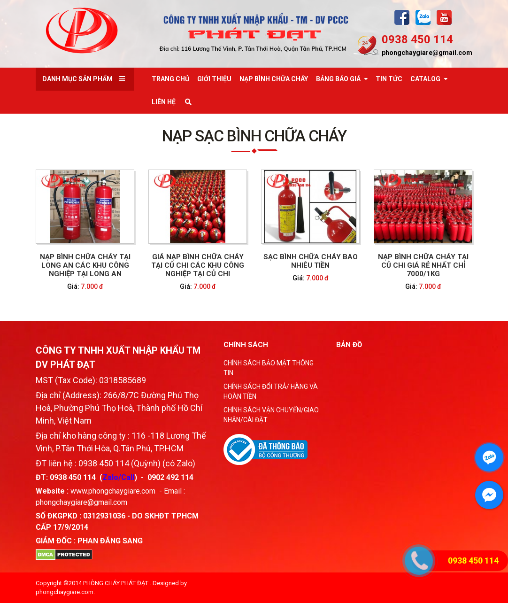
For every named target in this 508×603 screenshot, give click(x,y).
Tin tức (389, 79)
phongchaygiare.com (64, 591)
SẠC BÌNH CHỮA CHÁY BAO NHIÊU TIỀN (310, 261)
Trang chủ (170, 79)
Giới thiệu (214, 79)
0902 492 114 (170, 477)
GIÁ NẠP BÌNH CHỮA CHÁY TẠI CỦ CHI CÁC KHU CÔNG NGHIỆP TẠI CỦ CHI (197, 265)
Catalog (425, 79)
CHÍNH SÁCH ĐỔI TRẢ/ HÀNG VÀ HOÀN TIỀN (270, 391)
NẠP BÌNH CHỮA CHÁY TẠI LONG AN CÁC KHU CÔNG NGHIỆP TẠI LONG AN (85, 265)
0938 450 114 (417, 39)
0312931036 (104, 515)
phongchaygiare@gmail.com (427, 52)
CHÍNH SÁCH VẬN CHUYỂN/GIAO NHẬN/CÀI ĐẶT (271, 415)
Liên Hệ (164, 102)
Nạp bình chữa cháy (273, 79)
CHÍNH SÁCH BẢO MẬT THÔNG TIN (268, 368)
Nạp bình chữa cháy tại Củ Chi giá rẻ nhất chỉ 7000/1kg (423, 265)
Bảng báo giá (338, 79)
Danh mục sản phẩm (77, 79)
